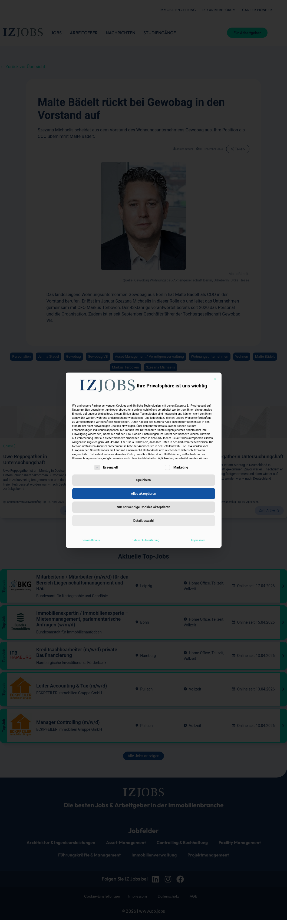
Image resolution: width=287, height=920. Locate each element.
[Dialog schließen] (215, 379)
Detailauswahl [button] (143, 521)
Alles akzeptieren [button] (143, 494)
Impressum (198, 540)
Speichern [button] (143, 480)
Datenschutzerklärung (145, 540)
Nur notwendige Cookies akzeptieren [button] (143, 507)
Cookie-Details (90, 540)
